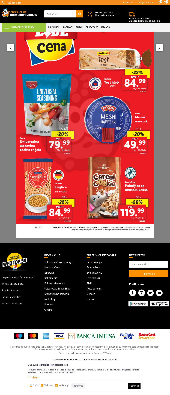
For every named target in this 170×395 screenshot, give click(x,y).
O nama (48, 341)
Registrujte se (146, 2)
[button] (63, 13)
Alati (89, 314)
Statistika (48, 385)
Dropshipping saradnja (56, 325)
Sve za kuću (93, 309)
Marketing (49, 330)
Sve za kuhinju (94, 304)
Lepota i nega (94, 293)
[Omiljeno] (158, 2)
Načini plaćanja (52, 299)
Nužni (35, 385)
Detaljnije (33, 377)
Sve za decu (93, 299)
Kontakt (48, 336)
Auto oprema (94, 320)
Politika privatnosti (54, 314)
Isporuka (49, 304)
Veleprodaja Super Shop (57, 320)
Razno (90, 330)
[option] (85, 153)
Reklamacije (50, 309)
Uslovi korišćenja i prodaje (58, 293)
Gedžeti (91, 325)
